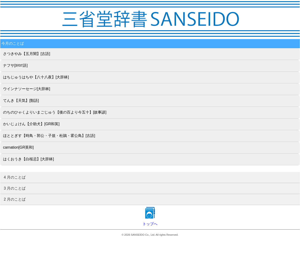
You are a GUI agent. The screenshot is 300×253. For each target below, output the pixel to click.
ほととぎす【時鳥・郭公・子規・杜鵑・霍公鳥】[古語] (49, 136)
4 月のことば (15, 177)
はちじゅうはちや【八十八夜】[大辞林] (36, 77)
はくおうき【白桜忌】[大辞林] (28, 159)
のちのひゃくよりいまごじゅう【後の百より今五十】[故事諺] (54, 112)
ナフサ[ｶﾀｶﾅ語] (15, 65)
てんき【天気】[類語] (21, 101)
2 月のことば (15, 199)
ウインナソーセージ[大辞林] (26, 89)
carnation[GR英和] (18, 147)
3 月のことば (15, 188)
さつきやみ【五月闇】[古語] (26, 54)
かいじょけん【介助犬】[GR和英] (31, 124)
